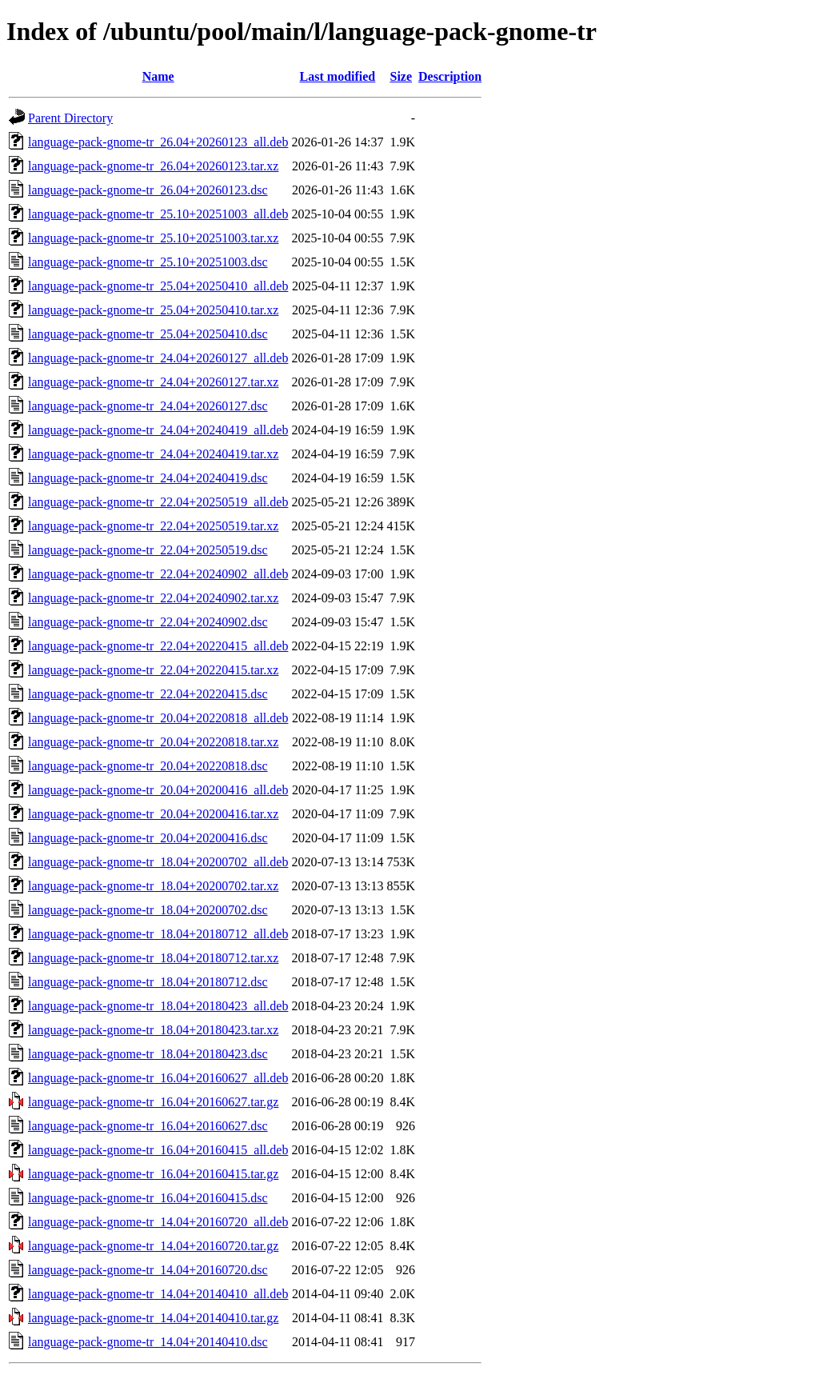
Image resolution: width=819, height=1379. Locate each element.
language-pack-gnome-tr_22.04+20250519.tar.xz (153, 526)
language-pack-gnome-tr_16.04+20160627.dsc (148, 1126)
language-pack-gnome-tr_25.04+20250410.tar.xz (153, 310)
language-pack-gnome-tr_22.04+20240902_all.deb (158, 574)
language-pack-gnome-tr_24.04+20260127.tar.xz (153, 382)
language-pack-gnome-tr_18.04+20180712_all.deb (158, 934)
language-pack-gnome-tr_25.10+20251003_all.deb (158, 214)
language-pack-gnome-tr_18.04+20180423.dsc (148, 1054)
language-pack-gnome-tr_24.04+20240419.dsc (148, 478)
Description (449, 76)
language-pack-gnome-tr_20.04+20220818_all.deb (158, 718)
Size (401, 76)
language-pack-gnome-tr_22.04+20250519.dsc (148, 550)
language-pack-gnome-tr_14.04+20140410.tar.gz (153, 1318)
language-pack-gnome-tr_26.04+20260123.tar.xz (153, 166)
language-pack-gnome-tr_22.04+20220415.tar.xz (153, 670)
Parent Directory (70, 118)
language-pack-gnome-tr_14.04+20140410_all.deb (158, 1294)
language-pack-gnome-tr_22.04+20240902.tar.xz (153, 598)
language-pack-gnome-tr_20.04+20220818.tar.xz (153, 742)
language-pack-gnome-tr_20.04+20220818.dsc (148, 766)
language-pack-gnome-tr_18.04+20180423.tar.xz (153, 1030)
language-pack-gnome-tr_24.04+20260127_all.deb (158, 358)
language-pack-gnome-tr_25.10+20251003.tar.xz (153, 238)
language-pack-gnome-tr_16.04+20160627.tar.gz (153, 1102)
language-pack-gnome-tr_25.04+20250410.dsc (148, 334)
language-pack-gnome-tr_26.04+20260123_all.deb (158, 142)
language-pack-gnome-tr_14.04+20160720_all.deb (158, 1222)
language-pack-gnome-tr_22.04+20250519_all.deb (158, 502)
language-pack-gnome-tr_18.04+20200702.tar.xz (153, 886)
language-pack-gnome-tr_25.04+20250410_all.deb (158, 286)
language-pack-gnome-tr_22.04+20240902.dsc (148, 622)
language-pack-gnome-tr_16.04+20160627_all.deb (158, 1078)
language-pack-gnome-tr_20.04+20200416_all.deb (158, 790)
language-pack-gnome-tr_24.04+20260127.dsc (148, 406)
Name (158, 76)
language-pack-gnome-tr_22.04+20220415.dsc (148, 694)
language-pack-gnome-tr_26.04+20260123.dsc (148, 190)
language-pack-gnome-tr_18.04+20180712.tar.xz (153, 958)
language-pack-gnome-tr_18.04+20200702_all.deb (158, 862)
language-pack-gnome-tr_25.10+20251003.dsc (148, 262)
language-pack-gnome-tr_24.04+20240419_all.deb (158, 430)
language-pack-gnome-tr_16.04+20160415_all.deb (158, 1150)
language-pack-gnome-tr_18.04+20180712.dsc (148, 982)
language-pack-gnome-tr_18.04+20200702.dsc (148, 910)
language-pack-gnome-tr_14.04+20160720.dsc (148, 1270)
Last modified (338, 76)
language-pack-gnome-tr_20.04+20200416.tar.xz (153, 814)
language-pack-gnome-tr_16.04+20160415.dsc (148, 1198)
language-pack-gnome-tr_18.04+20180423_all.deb (158, 1006)
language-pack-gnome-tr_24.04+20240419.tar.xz (153, 454)
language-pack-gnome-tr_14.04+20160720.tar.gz (153, 1246)
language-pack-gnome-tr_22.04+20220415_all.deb (158, 646)
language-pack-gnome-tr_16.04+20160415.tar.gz (153, 1174)
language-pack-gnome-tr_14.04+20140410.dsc (148, 1342)
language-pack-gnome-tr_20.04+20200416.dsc (148, 838)
